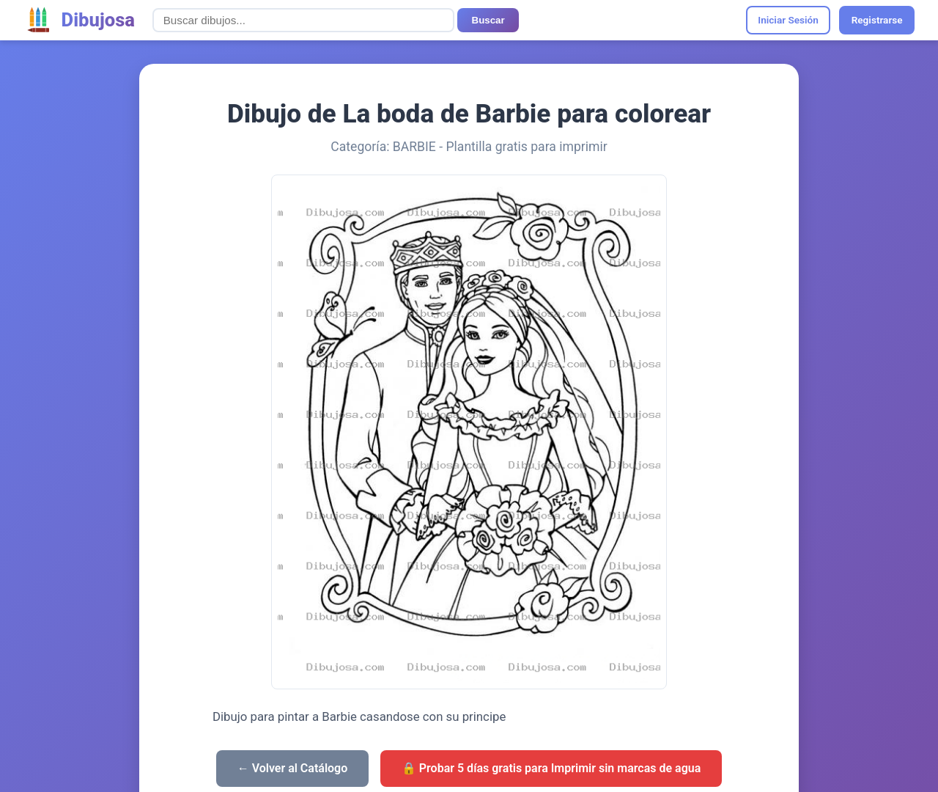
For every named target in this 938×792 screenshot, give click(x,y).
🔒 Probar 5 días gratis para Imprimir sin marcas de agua (551, 768)
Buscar (488, 20)
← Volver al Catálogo (292, 768)
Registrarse (877, 20)
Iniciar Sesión (788, 20)
